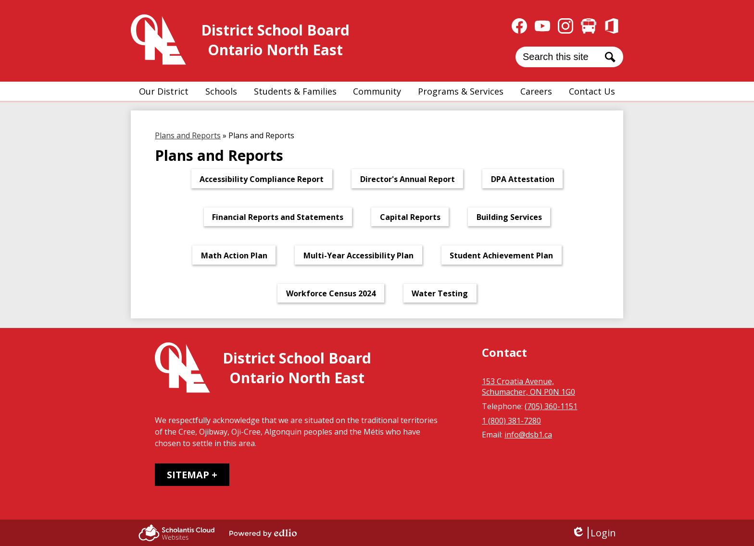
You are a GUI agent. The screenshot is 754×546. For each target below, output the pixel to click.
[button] (163, 91)
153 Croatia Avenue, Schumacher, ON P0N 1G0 (528, 386)
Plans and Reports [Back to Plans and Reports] (188, 135)
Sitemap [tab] (188, 474)
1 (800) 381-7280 (511, 420)
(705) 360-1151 (551, 406)
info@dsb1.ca (528, 434)
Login (593, 533)
